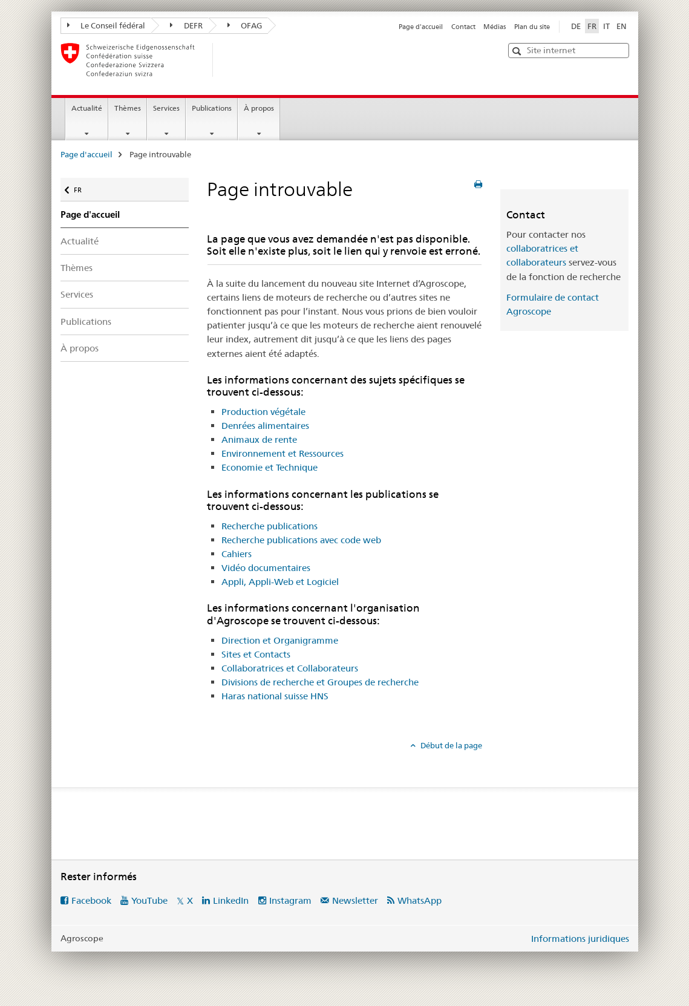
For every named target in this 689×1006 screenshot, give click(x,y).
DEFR (186, 25)
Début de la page (450, 745)
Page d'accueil (421, 26)
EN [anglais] (621, 26)
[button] (518, 51)
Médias (494, 26)
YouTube (149, 900)
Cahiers (236, 554)
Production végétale (263, 411)
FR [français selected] (591, 26)
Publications (212, 108)
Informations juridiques (580, 938)
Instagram (290, 900)
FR (83, 187)
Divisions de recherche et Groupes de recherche (320, 682)
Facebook (91, 900)
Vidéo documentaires (265, 567)
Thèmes (127, 108)
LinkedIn (231, 900)
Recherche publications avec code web (301, 540)
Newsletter (355, 900)
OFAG (245, 25)
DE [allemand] (576, 26)
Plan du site (532, 26)
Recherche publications (269, 526)
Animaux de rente (259, 439)
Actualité (86, 108)
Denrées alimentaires (265, 425)
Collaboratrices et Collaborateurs (289, 668)
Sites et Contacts (255, 654)
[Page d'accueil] (232, 60)
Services (166, 108)
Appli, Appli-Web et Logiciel (280, 581)
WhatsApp (419, 900)
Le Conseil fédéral (106, 25)
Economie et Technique (269, 467)
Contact (463, 26)
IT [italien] (606, 26)
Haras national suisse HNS (274, 696)
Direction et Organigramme (279, 640)
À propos (259, 108)
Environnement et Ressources (282, 453)
